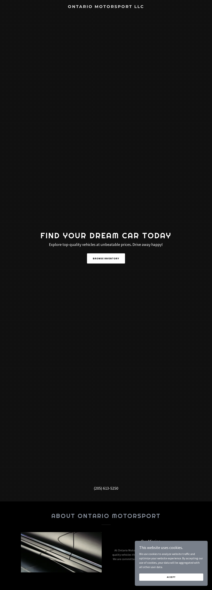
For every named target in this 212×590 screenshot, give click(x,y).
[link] (106, 7)
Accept (171, 579)
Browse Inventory (106, 258)
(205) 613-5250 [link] (106, 488)
